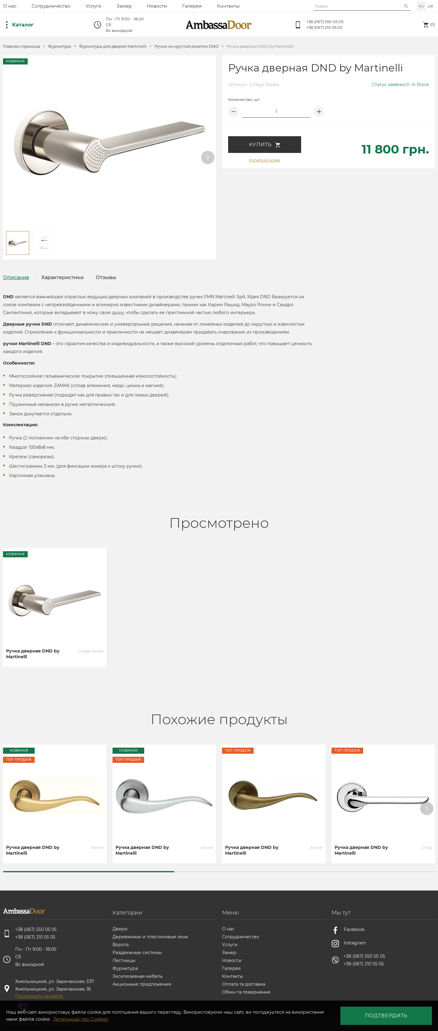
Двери (120, 929)
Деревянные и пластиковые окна (150, 936)
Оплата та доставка (243, 984)
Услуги (93, 6)
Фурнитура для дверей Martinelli (113, 46)
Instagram (355, 943)
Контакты (228, 6)
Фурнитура (59, 46)
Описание (16, 277)
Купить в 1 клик (264, 159)
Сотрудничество (51, 6)
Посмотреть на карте (39, 996)
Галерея (192, 6)
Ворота (121, 944)
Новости (157, 6)
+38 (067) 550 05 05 (324, 21)
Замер (124, 6)
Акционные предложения (142, 984)
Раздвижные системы (137, 952)
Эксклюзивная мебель (138, 976)
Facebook (354, 929)
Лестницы (124, 960)
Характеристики (62, 277)
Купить (264, 144)
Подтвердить (386, 1016)
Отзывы (106, 277)
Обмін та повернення (246, 992)
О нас (9, 6)
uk (430, 6)
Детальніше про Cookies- (81, 1019)
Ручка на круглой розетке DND (187, 46)
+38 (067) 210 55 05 (324, 27)
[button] (207, 157)
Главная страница (21, 46)
